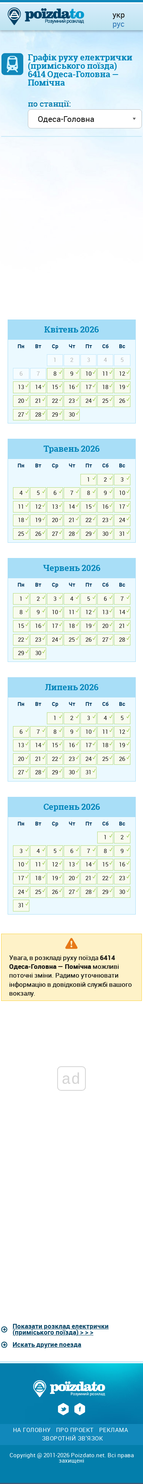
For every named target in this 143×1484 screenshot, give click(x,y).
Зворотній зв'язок (72, 1438)
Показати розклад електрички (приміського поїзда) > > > (61, 1329)
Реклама (114, 1430)
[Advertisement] (71, 231)
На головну (32, 1430)
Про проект (75, 1430)
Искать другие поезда (47, 1344)
